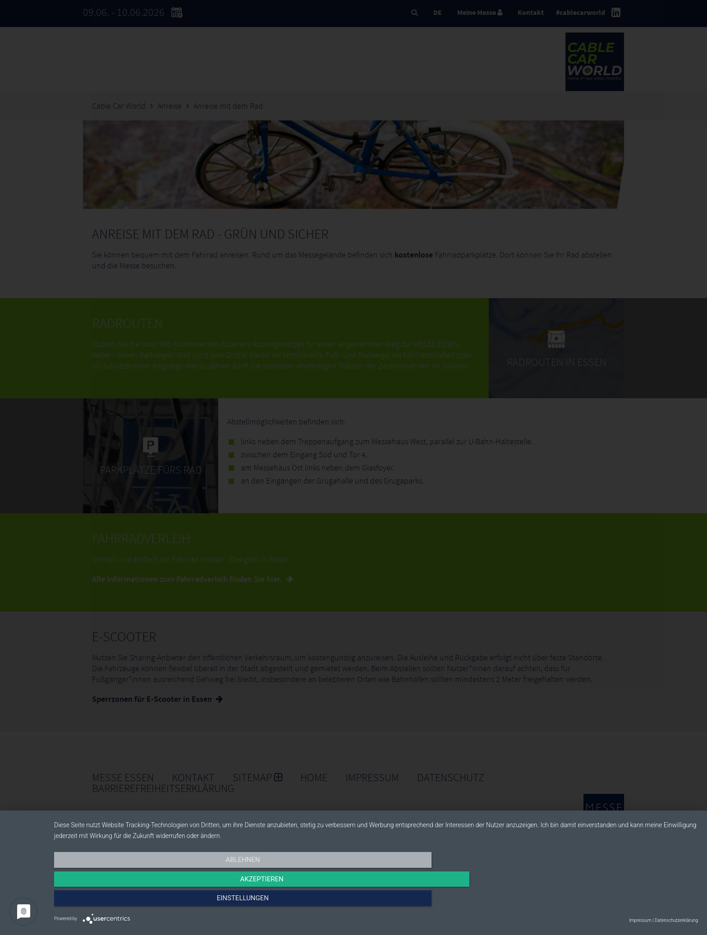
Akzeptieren (376, 902)
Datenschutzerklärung (676, 920)
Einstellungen (601, 902)
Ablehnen (150, 902)
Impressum (640, 920)
